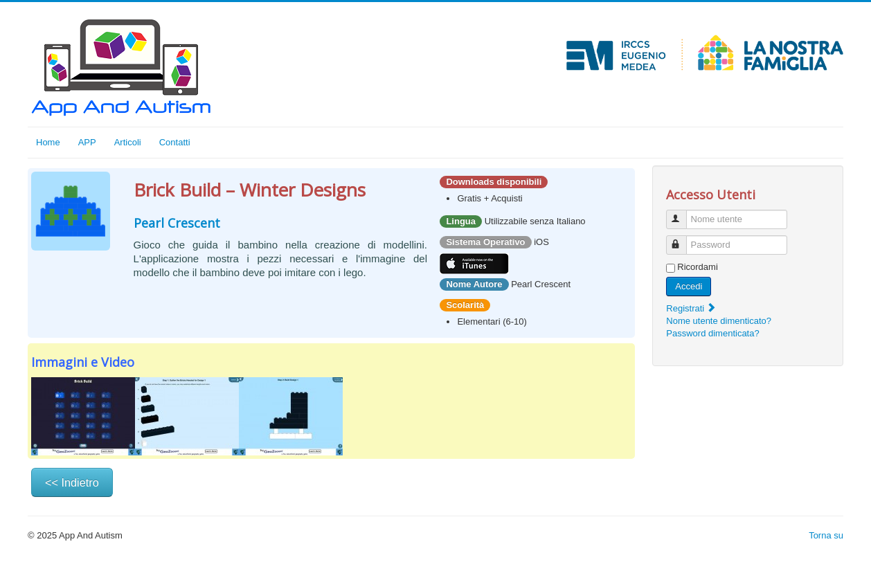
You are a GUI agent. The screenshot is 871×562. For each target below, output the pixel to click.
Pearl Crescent (177, 223)
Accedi (688, 286)
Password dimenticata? (712, 333)
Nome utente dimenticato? (718, 321)
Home (48, 142)
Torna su (826, 535)
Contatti (174, 142)
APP (87, 142)
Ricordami (697, 267)
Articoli (127, 142)
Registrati (691, 308)
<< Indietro (72, 482)
